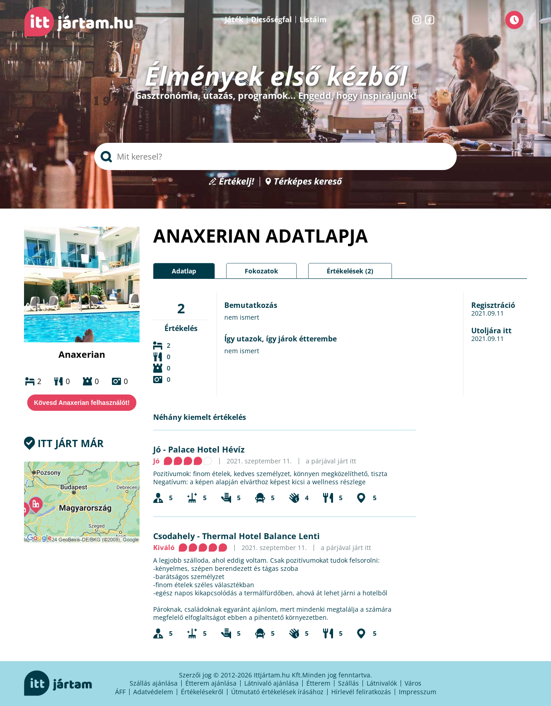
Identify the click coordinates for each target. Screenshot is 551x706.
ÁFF (120, 691)
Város (413, 683)
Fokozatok (261, 271)
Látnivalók (382, 683)
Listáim (313, 19)
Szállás (348, 683)
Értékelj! (236, 181)
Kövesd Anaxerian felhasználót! (82, 402)
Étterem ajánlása (211, 683)
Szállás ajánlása (154, 683)
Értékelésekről (202, 691)
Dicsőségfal (271, 19)
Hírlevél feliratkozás (361, 691)
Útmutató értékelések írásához (277, 691)
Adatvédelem (153, 691)
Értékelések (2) (350, 271)
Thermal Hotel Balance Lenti (261, 536)
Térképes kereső (308, 181)
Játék (234, 19)
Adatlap (184, 271)
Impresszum (417, 691)
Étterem (318, 683)
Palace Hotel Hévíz (206, 449)
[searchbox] (275, 156)
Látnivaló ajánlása (271, 683)
